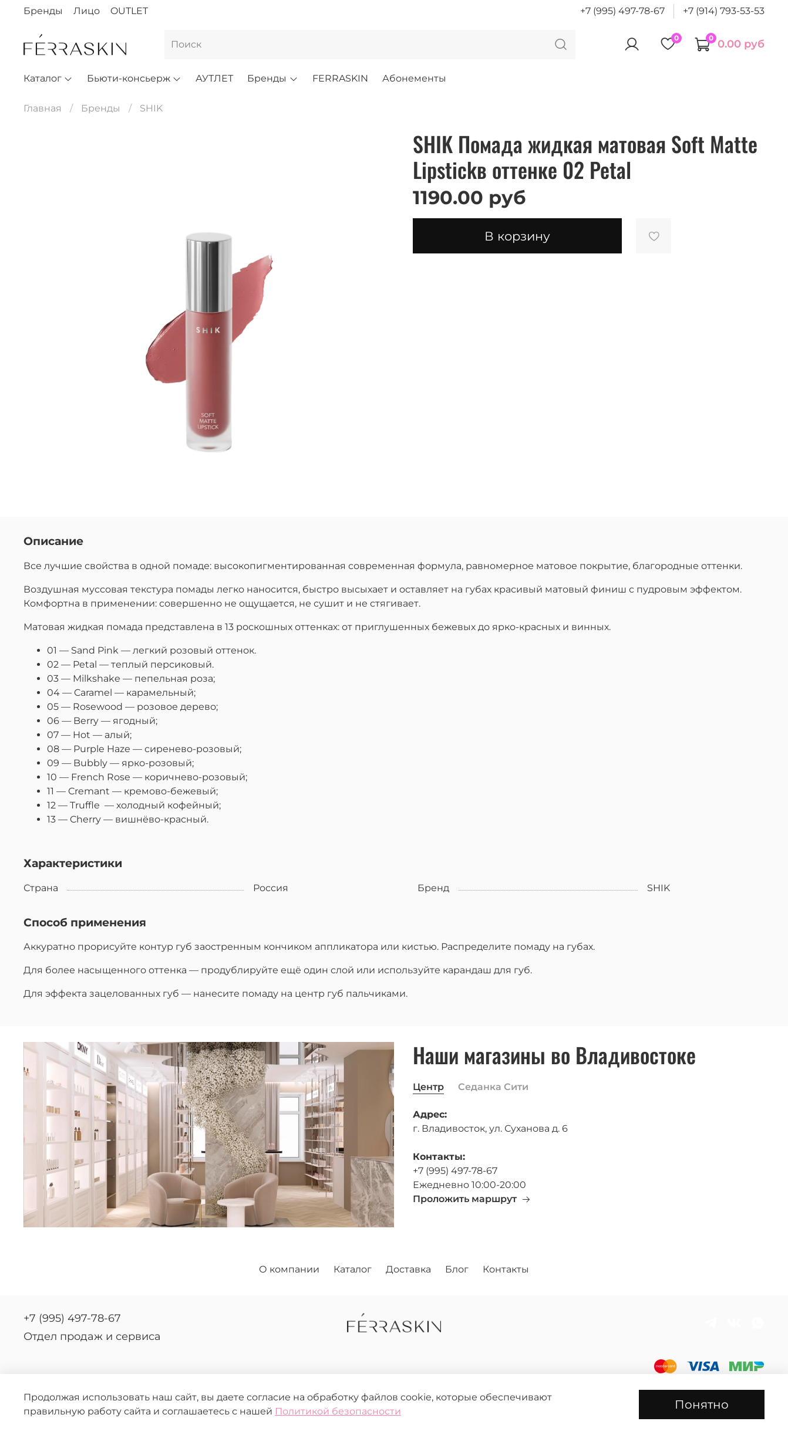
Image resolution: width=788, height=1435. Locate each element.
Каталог (48, 78)
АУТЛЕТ (214, 78)
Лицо (86, 10)
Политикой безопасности (338, 1411)
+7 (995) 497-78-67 (622, 10)
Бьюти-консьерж (134, 78)
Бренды (43, 10)
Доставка (408, 1269)
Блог (457, 1269)
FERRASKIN (340, 78)
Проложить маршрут (472, 1198)
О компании (289, 1269)
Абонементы (414, 78)
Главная (42, 108)
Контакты (506, 1269)
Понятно (702, 1404)
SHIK (151, 108)
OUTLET (129, 10)
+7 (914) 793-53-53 (724, 10)
